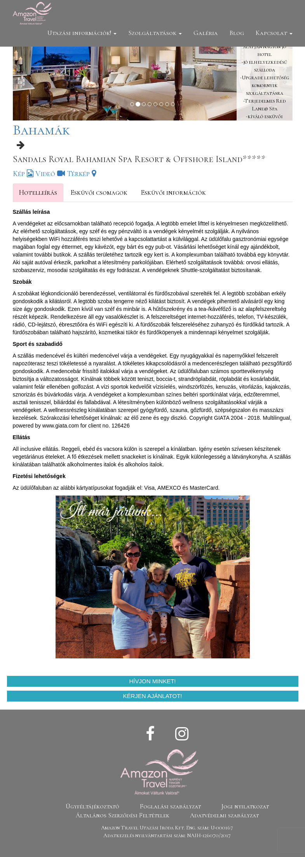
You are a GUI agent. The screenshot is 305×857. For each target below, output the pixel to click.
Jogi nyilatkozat (245, 806)
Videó (50, 173)
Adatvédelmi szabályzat (224, 815)
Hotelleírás (38, 192)
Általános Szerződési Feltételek (122, 815)
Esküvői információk (173, 192)
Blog (237, 33)
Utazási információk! (82, 33)
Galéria (205, 33)
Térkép (81, 173)
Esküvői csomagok (98, 192)
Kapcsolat (274, 33)
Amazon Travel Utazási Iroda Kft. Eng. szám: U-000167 (167, 827)
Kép (23, 173)
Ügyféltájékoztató (92, 806)
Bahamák (41, 130)
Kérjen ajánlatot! (152, 696)
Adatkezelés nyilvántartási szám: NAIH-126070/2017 (167, 835)
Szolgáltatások (155, 33)
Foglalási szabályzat (170, 806)
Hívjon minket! (152, 681)
